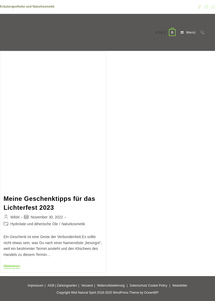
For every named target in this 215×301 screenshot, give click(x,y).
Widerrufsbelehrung (111, 285)
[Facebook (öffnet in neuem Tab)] (199, 6)
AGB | (52, 285)
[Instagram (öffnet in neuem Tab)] (206, 6)
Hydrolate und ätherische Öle (34, 224)
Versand (87, 285)
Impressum (35, 285)
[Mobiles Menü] (187, 32)
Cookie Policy (157, 285)
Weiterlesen (12, 266)
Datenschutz (138, 285)
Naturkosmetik (73, 224)
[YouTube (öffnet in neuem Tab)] (212, 6)
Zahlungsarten (67, 285)
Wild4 (15, 217)
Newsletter (180, 285)
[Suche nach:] (200, 32)
